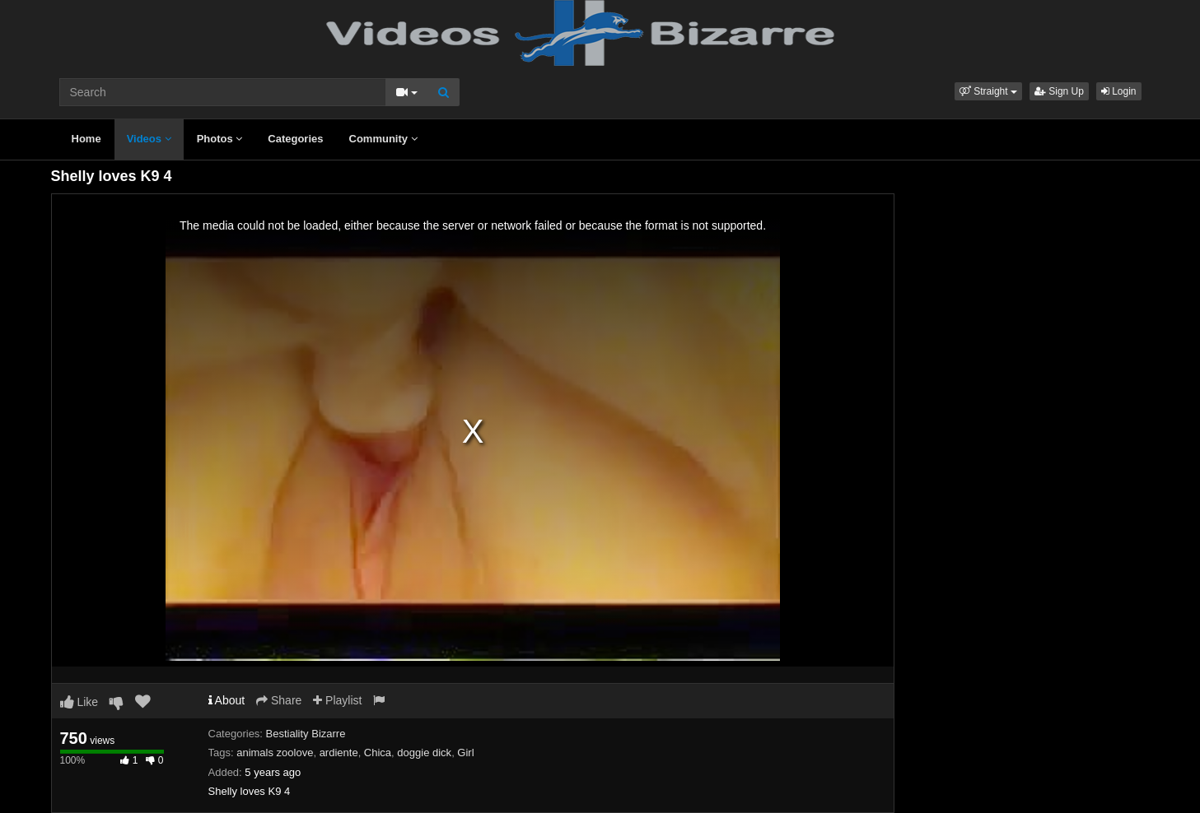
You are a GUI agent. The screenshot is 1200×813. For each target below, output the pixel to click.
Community (383, 138)
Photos (220, 138)
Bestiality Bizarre (306, 733)
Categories (295, 138)
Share (278, 700)
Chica (377, 752)
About (226, 700)
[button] (988, 91)
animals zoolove (274, 752)
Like (79, 701)
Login (1119, 91)
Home (86, 138)
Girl (465, 752)
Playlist (337, 700)
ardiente (339, 752)
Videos (149, 138)
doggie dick (424, 752)
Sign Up (1059, 91)
